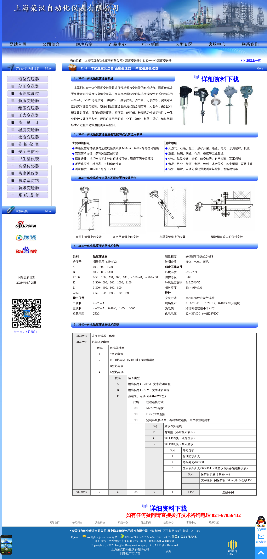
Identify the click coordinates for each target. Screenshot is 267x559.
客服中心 (191, 522)
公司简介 (77, 522)
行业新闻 (146, 522)
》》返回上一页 (250, 60)
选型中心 (169, 522)
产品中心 (123, 522)
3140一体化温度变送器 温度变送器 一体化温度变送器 (119, 68)
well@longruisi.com (98, 537)
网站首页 (54, 522)
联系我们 (214, 522)
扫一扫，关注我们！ (26, 331)
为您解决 (100, 522)
